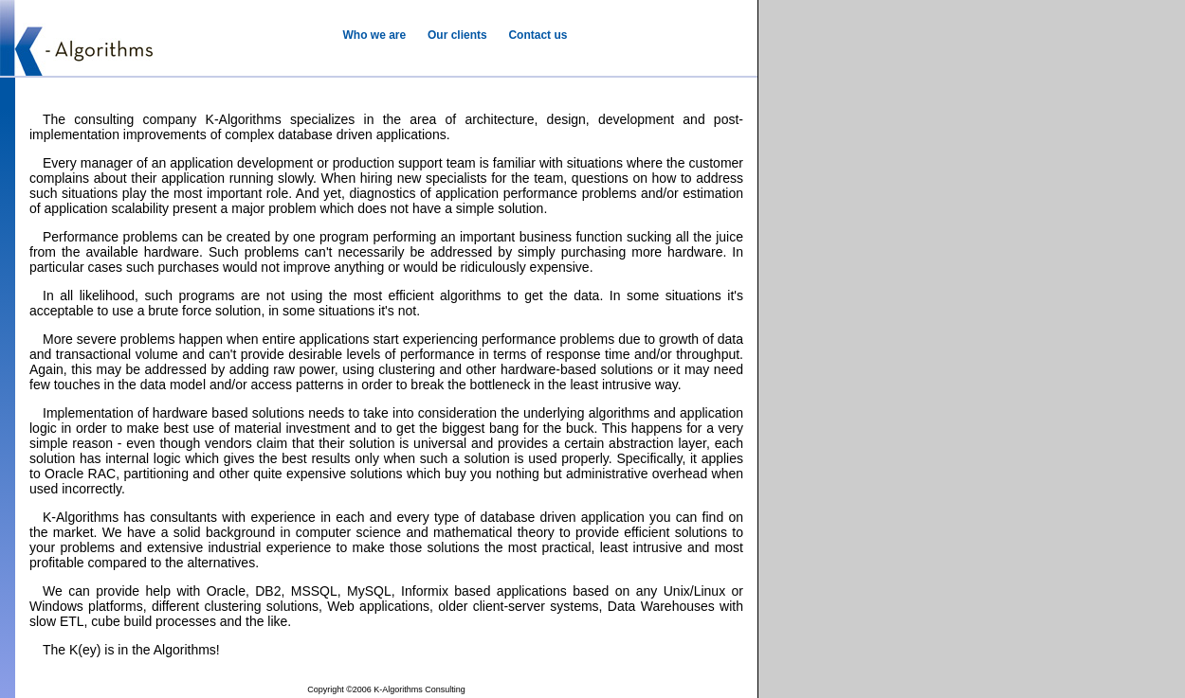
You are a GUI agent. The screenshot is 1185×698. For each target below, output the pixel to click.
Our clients (457, 35)
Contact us (537, 35)
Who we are (375, 35)
